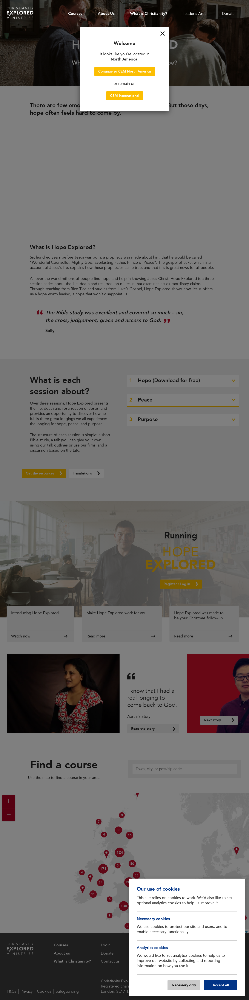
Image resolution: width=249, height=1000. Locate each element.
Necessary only (184, 985)
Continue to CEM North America (124, 71)
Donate (228, 13)
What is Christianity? (148, 13)
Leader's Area (194, 13)
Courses (75, 13)
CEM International (124, 96)
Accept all (221, 985)
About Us (106, 13)
